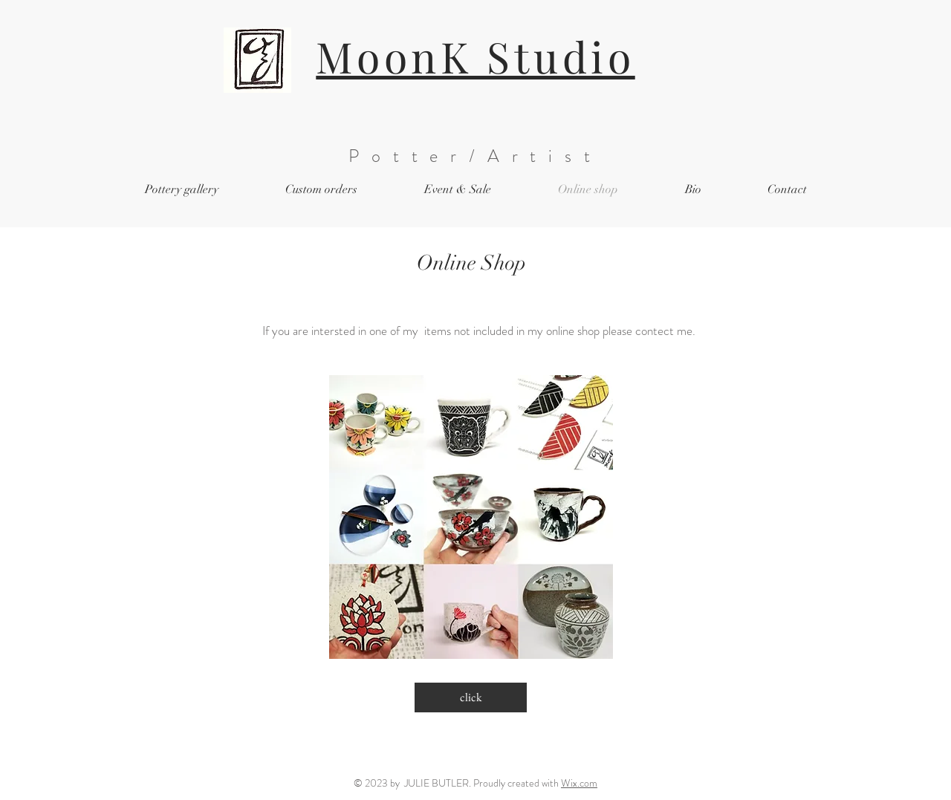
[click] (471, 697)
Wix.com (579, 782)
